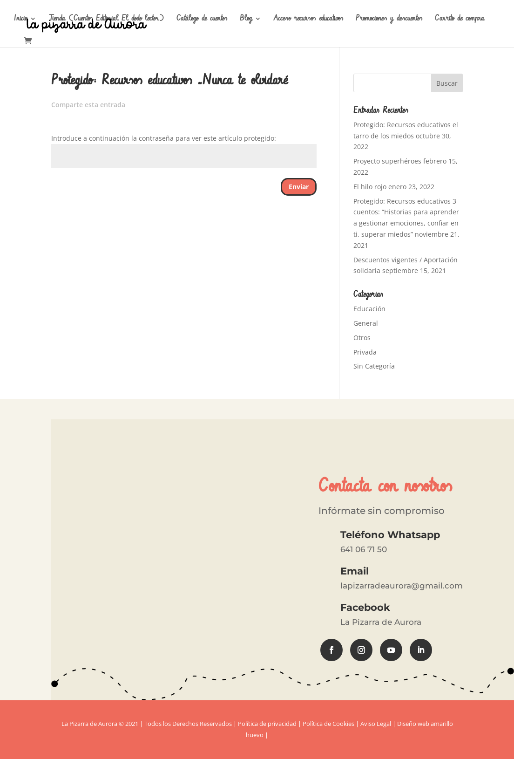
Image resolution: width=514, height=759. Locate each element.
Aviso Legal (375, 723)
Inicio (20, 19)
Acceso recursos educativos (308, 19)
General (365, 323)
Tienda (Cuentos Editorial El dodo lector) (106, 19)
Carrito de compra (459, 19)
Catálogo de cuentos (201, 19)
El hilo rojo (369, 186)
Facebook (365, 607)
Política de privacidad (267, 723)
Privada (365, 352)
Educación (369, 308)
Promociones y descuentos (389, 19)
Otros (362, 337)
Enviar (299, 186)
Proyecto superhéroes (387, 161)
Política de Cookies (328, 723)
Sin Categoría (374, 366)
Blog (246, 19)
